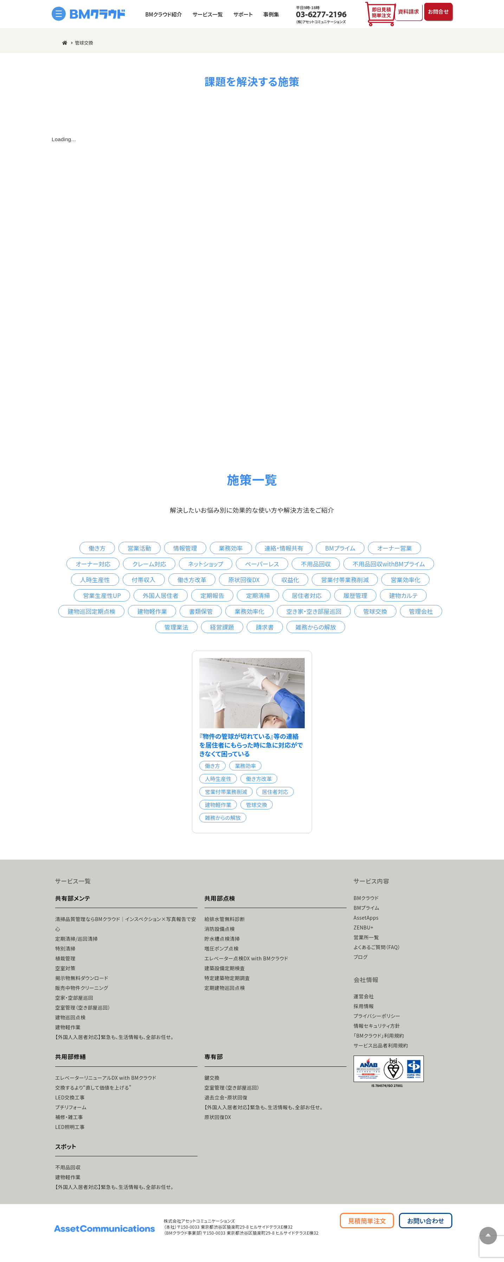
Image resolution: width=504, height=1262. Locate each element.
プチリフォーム (70, 1106)
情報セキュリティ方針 (377, 1025)
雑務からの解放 (316, 627)
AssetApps (366, 917)
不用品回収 (316, 563)
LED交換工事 (70, 1096)
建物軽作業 (152, 611)
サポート (235, 14)
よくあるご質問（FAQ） (377, 946)
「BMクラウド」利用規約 (379, 1035)
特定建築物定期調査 (227, 977)
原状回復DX (243, 579)
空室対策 (65, 968)
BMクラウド (366, 897)
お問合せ (436, 13)
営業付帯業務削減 (345, 579)
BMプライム (340, 548)
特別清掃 (65, 948)
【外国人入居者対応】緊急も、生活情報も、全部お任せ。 (114, 1036)
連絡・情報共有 (284, 548)
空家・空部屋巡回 (74, 997)
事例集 (263, 14)
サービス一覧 (200, 14)
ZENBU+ (363, 927)
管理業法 (176, 627)
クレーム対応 (149, 563)
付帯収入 (144, 579)
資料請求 (401, 13)
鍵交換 (212, 1077)
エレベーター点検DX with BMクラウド (247, 958)
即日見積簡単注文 (366, 14)
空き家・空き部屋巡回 (313, 611)
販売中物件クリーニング (81, 987)
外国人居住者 (161, 595)
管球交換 (375, 611)
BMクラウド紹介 (155, 14)
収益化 (290, 579)
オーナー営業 (394, 548)
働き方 (97, 548)
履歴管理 (355, 595)
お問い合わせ (425, 1220)
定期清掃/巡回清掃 (76, 938)
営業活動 (139, 548)
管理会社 (421, 611)
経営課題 (222, 627)
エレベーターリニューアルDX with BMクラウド (105, 1077)
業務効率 (231, 548)
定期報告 (212, 595)
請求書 (265, 627)
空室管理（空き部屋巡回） (82, 1007)
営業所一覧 (366, 936)
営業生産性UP (102, 595)
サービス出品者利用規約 (381, 1045)
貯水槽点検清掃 (222, 938)
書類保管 (201, 611)
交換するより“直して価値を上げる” (93, 1087)
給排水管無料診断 (225, 918)
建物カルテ (403, 595)
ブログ (361, 956)
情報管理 (185, 548)
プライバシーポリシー (377, 1015)
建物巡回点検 (70, 1017)
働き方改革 (192, 579)
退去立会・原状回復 (226, 1096)
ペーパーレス (262, 563)
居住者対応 (307, 595)
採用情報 (364, 1006)
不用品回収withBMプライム (389, 563)
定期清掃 (258, 595)
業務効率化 (249, 611)
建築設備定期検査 (225, 968)
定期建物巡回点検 (225, 987)
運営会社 (364, 996)
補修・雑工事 (69, 1116)
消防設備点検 (220, 928)
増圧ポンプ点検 (222, 948)
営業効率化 (405, 579)
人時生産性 (95, 579)
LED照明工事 (70, 1126)
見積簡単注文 (367, 1220)
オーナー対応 (93, 563)
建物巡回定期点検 (91, 611)
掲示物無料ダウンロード (81, 977)
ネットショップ (205, 563)
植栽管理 (65, 958)
